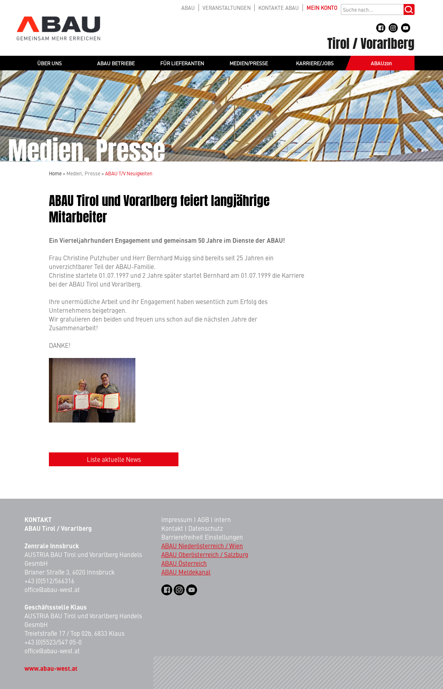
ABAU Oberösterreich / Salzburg (204, 554)
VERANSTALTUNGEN (227, 7)
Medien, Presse (83, 173)
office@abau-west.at (52, 589)
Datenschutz (205, 528)
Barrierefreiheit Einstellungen (202, 537)
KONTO (322, 7)
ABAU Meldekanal (186, 572)
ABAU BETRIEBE (116, 63)
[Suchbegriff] (372, 9)
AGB (203, 519)
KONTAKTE (278, 7)
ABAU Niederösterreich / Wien (202, 545)
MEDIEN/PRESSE (249, 63)
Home (55, 173)
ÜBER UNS (49, 63)
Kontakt (172, 528)
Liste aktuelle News (114, 459)
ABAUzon (381, 63)
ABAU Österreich (184, 563)
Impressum (176, 519)
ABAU (188, 7)
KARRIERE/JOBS (315, 63)
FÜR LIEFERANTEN (182, 63)
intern (222, 519)
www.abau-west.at (50, 668)
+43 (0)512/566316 (49, 580)
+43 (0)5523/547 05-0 (53, 642)
